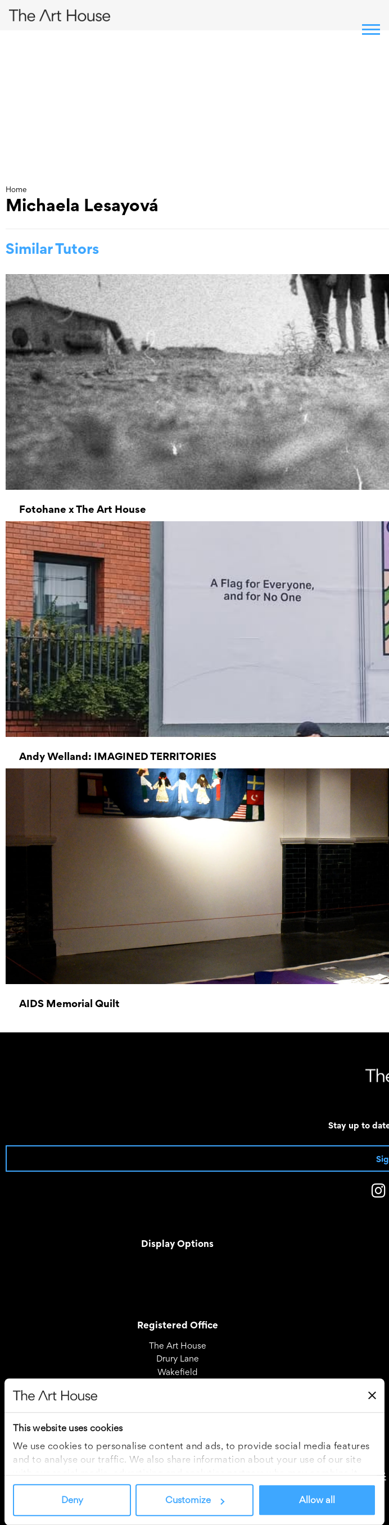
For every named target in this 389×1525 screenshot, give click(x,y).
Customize (194, 1500)
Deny (72, 1500)
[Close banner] (372, 1395)
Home (16, 189)
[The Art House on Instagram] (379, 1193)
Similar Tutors (52, 248)
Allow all (317, 1500)
